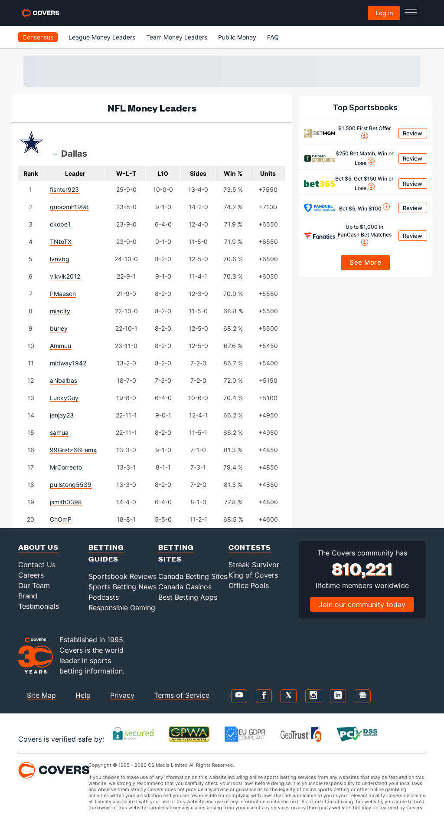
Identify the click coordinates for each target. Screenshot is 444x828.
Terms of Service (181, 695)
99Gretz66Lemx (73, 449)
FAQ (273, 37)
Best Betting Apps (187, 597)
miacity (60, 311)
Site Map (41, 695)
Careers (31, 575)
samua (59, 432)
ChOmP (61, 519)
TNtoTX (61, 241)
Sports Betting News (122, 586)
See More (365, 262)
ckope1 (60, 224)
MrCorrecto (66, 467)
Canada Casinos (185, 586)
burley (59, 328)
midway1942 (68, 363)
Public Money (237, 37)
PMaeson (63, 293)
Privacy (122, 695)
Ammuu (60, 345)
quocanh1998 (69, 206)
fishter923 (64, 189)
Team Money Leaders (176, 37)
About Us (38, 547)
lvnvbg (59, 259)
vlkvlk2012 (65, 276)
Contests (250, 547)
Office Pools (249, 585)
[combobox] (74, 153)
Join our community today (362, 604)
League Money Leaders (102, 37)
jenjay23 (62, 415)
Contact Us (37, 564)
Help (83, 695)
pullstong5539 (70, 484)
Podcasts (103, 597)
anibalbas (63, 380)
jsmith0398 (66, 502)
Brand (27, 595)
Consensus (38, 37)
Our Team (34, 585)
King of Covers (253, 575)
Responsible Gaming (121, 607)
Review (412, 133)
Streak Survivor (254, 564)
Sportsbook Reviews (122, 576)
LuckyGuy (64, 397)
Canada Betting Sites (192, 576)
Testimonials (38, 606)
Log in (384, 12)
